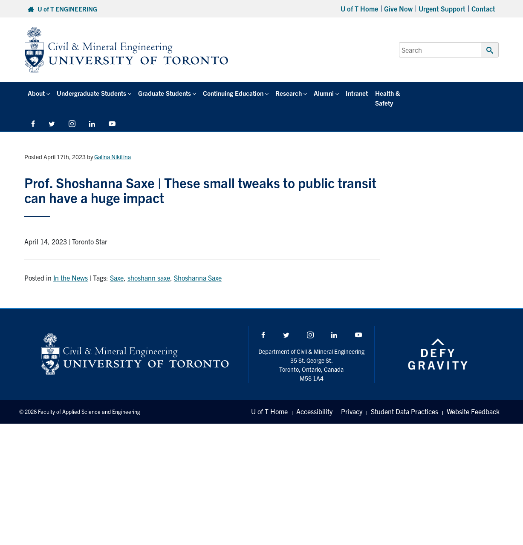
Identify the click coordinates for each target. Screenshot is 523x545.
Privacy (351, 402)
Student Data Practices (404, 402)
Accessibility (314, 402)
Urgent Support (442, 8)
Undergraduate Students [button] (91, 93)
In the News (70, 268)
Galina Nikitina (112, 147)
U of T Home (359, 8)
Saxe (117, 268)
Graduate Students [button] (164, 93)
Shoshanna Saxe (198, 268)
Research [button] (288, 93)
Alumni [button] (323, 93)
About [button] (36, 93)
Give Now (398, 8)
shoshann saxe (148, 268)
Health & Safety (396, 93)
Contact (483, 8)
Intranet (356, 93)
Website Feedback (473, 402)
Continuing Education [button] (232, 93)
